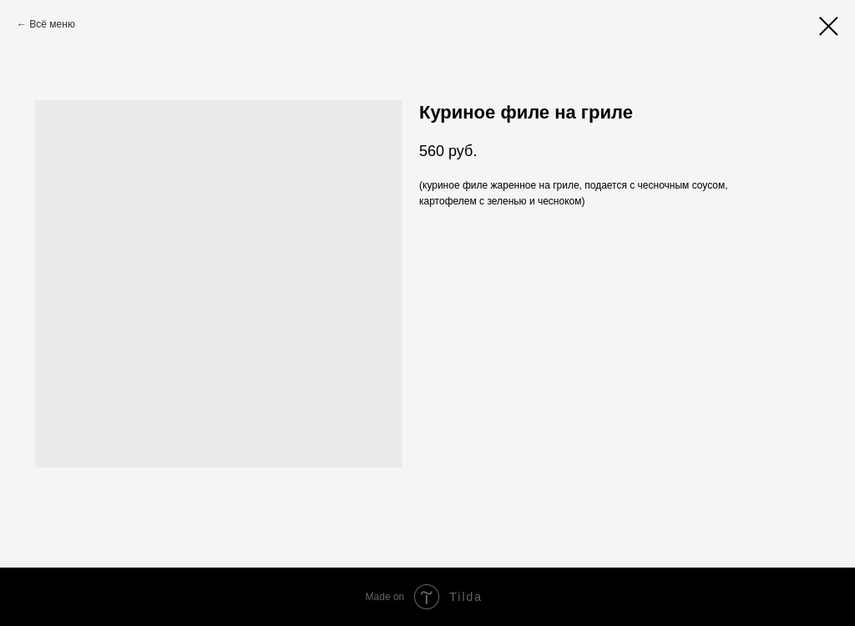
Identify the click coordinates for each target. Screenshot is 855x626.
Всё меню (52, 24)
